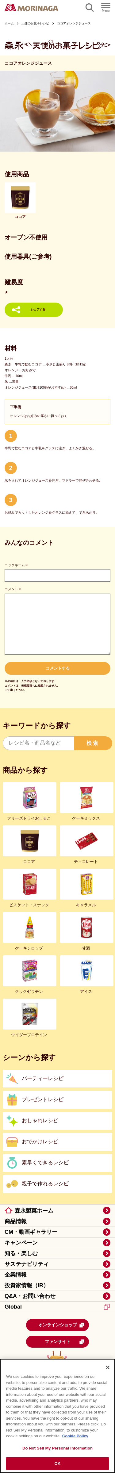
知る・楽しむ (21, 1253)
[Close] (107, 1367)
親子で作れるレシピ (45, 1184)
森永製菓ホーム (34, 1211)
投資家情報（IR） (27, 1285)
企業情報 (16, 1275)
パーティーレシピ (42, 1078)
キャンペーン (21, 1243)
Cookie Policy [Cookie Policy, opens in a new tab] (75, 1436)
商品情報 (16, 1221)
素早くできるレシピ (45, 1163)
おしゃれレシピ (40, 1120)
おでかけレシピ (40, 1141)
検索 (92, 743)
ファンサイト (65, 1342)
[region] (57, 1416)
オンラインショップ (61, 1325)
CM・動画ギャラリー (31, 1232)
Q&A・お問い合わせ (30, 1296)
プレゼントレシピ (42, 1099)
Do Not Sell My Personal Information (57, 1448)
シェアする (38, 309)
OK (58, 1463)
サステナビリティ (27, 1264)
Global (57, 1307)
